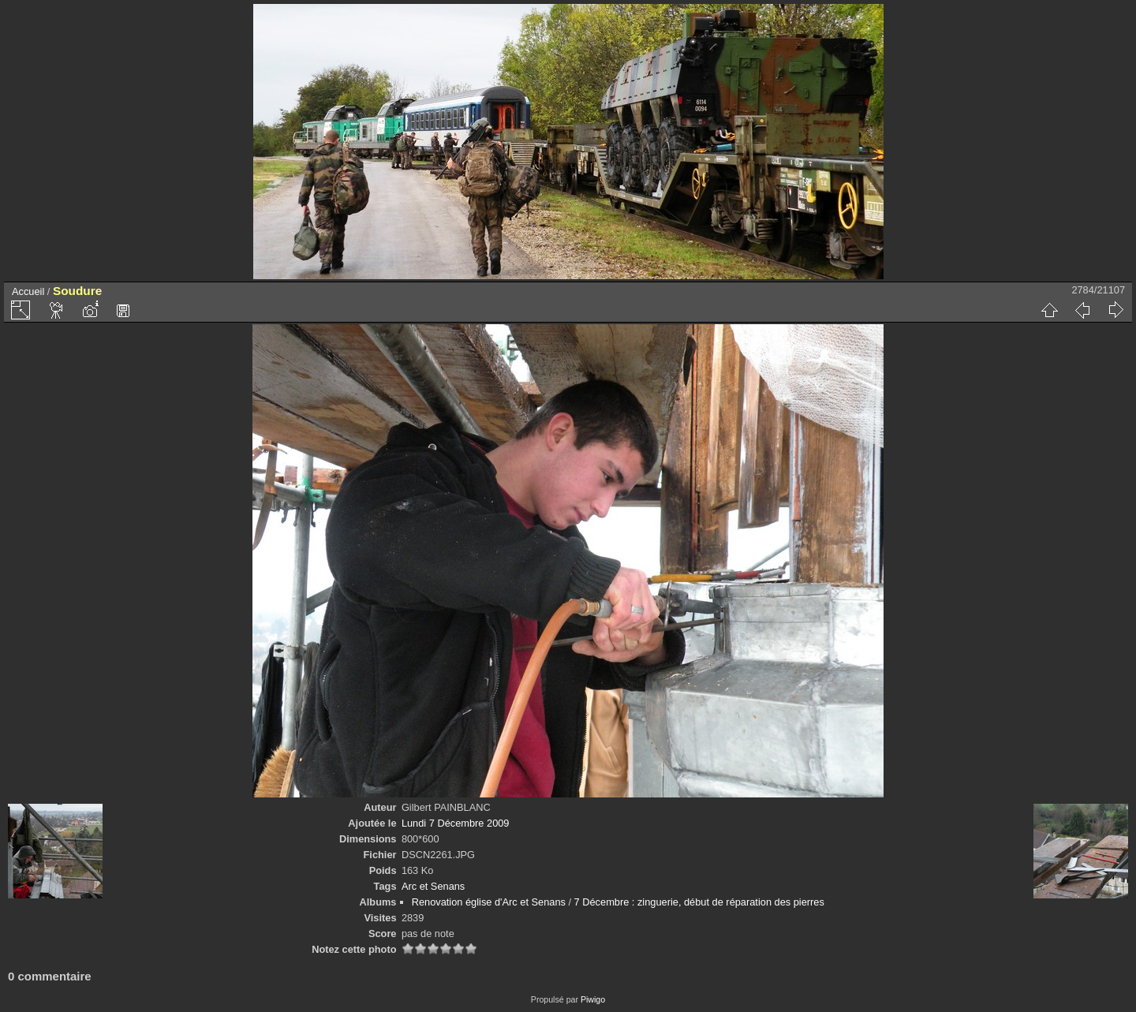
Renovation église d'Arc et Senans (489, 902)
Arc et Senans (433, 886)
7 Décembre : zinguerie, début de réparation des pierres (699, 902)
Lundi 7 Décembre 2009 (456, 823)
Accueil (28, 291)
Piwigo (593, 999)
